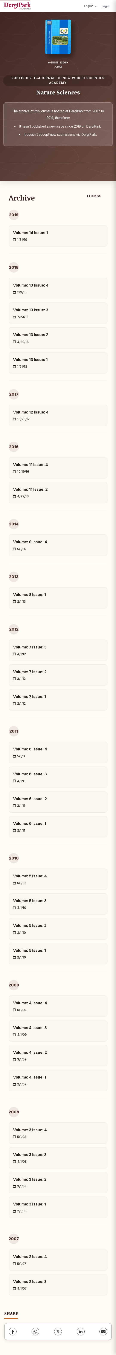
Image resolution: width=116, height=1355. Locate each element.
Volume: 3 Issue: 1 (29, 1204)
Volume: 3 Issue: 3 (30, 1154)
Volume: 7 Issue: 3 (30, 647)
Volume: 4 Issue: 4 (30, 1003)
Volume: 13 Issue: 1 (30, 359)
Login (105, 6)
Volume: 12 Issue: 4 (31, 412)
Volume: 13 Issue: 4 (31, 285)
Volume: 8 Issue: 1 (29, 594)
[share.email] (103, 1331)
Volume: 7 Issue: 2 (30, 672)
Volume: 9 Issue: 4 (30, 542)
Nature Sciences (58, 92)
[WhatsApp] (35, 1331)
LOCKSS (94, 196)
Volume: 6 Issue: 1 (29, 823)
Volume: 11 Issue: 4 (30, 464)
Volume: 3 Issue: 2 (30, 1179)
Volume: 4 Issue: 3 (30, 1027)
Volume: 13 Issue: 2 (30, 334)
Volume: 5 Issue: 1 (29, 950)
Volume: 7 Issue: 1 (29, 696)
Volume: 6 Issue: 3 (30, 774)
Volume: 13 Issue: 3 (30, 310)
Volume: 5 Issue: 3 (30, 900)
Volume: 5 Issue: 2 (30, 925)
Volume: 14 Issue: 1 (30, 232)
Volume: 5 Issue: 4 (30, 876)
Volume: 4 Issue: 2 (30, 1052)
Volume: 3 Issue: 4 (30, 1130)
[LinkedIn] (81, 1331)
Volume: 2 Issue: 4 (30, 1256)
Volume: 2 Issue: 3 (30, 1281)
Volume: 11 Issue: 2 (30, 489)
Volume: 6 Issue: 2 (30, 798)
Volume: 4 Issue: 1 (29, 1077)
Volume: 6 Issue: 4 (30, 749)
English (90, 6)
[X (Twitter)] (58, 1331)
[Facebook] (13, 1331)
